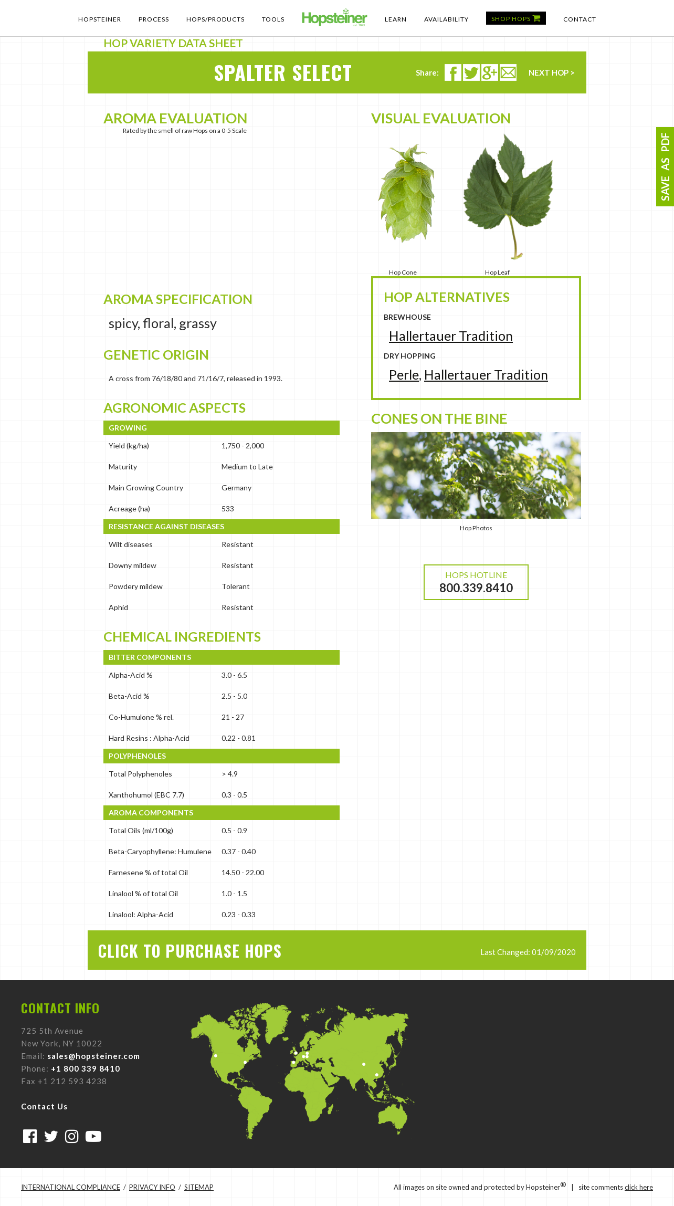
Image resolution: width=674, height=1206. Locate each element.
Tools (273, 19)
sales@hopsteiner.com (93, 1056)
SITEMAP (199, 1187)
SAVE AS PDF (665, 166)
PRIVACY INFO (152, 1187)
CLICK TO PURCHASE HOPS (190, 950)
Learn (396, 19)
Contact (579, 19)
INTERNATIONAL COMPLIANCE (70, 1187)
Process (154, 19)
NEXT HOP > (552, 72)
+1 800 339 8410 (85, 1068)
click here (639, 1187)
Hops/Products (215, 19)
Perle (404, 374)
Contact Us (44, 1106)
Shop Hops (516, 18)
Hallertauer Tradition (451, 335)
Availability (446, 19)
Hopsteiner (99, 19)
